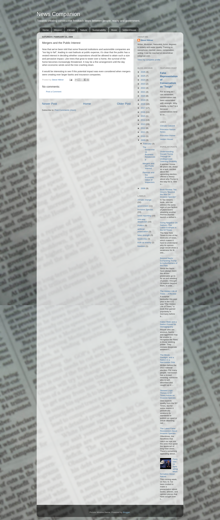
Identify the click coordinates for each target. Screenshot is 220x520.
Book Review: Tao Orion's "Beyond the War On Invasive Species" (168, 193)
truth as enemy (144, 242)
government (143, 206)
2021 (143, 92)
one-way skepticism (142, 220)
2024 (143, 80)
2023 (143, 84)
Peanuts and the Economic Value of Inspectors (148, 177)
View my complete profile (149, 60)
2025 (143, 76)
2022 (143, 88)
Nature (83, 30)
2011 (143, 132)
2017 (143, 108)
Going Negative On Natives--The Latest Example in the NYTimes (169, 226)
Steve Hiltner (147, 40)
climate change (144, 200)
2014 (143, 120)
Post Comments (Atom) (65, 110)
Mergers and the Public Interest (148, 166)
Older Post (124, 103)
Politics (141, 225)
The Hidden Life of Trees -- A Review (168, 292)
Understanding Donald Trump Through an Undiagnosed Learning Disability (168, 156)
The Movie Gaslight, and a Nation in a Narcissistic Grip (167, 359)
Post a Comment (53, 91)
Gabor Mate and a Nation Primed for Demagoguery (168, 324)
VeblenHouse (129, 30)
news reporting (144, 216)
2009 (143, 140)
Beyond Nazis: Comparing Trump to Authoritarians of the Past (168, 262)
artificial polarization (143, 230)
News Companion (58, 14)
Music (114, 30)
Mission (58, 30)
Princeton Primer (168, 135)
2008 (143, 188)
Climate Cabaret (167, 126)
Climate (71, 30)
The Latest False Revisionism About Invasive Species (168, 431)
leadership (142, 239)
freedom (141, 246)
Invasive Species (145, 209)
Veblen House (166, 139)
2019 (143, 100)
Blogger (126, 512)
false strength (144, 235)
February (147, 144)
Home (46, 30)
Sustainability (99, 30)
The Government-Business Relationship (149, 153)
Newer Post (49, 103)
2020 (143, 96)
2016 (143, 112)
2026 (143, 72)
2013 (143, 124)
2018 (143, 104)
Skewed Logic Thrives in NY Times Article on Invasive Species (168, 394)
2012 (143, 128)
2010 (143, 136)
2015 (143, 116)
